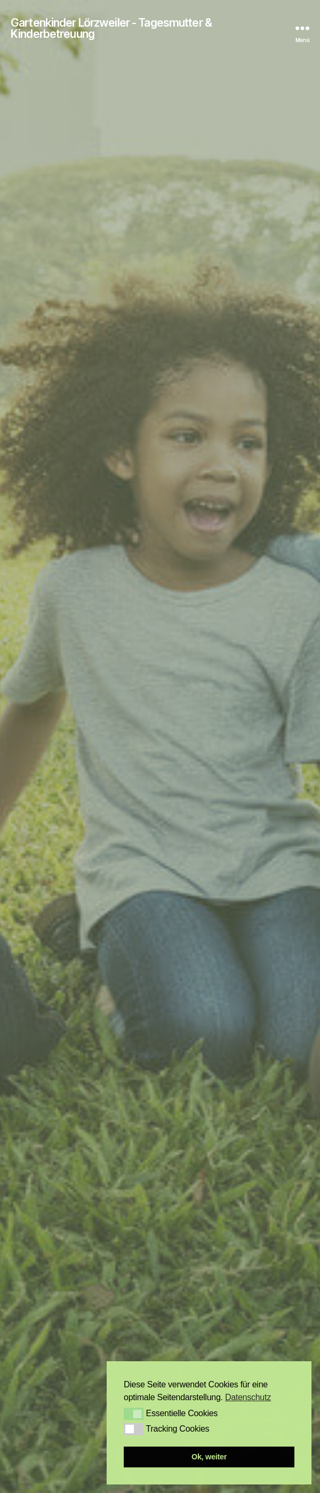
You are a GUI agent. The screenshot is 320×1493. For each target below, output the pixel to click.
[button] (133, 1413)
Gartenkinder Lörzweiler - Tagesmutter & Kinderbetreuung (111, 28)
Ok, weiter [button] (209, 1456)
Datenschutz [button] (248, 1397)
